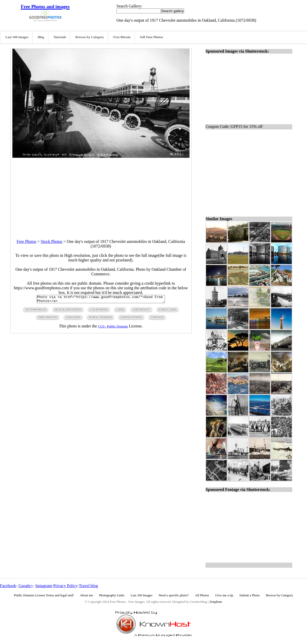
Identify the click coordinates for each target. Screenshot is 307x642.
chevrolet (141, 310)
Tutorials (59, 37)
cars (120, 310)
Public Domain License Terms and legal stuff (44, 595)
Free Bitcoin (122, 37)
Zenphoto (215, 602)
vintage (157, 318)
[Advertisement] (101, 194)
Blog (41, 37)
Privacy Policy (65, 585)
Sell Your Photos (151, 37)
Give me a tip (224, 595)
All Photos (202, 595)
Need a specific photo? (174, 595)
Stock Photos (51, 241)
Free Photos (26, 241)
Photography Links (111, 595)
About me (86, 595)
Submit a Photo (249, 595)
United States (131, 318)
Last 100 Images (16, 37)
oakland (73, 318)
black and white (68, 310)
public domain (100, 318)
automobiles (35, 310)
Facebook (8, 585)
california (99, 310)
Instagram (43, 585)
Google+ (26, 585)
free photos (47, 318)
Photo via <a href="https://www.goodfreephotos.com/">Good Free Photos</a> (101, 300)
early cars (167, 310)
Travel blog (88, 585)
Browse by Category (89, 37)
